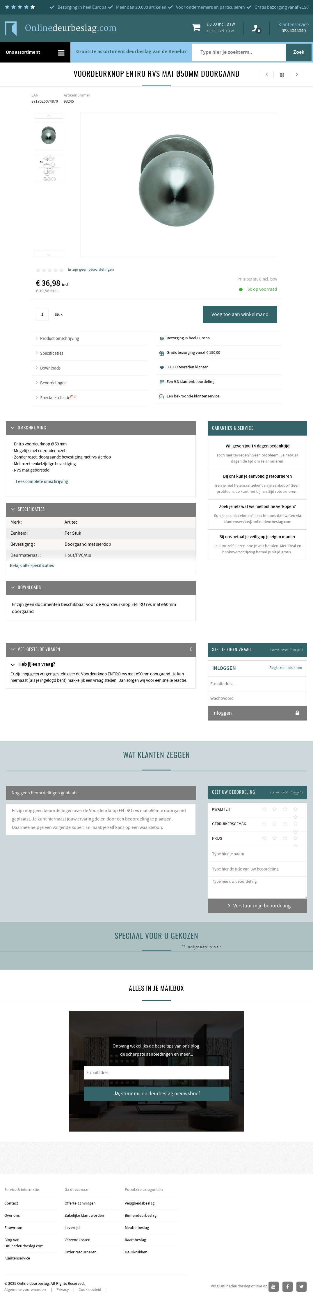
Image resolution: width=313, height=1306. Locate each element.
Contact (11, 1203)
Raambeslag (135, 1240)
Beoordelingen (53, 383)
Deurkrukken (136, 1252)
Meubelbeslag (137, 1227)
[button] (100, 650)
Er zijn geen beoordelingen (91, 269)
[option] (49, 136)
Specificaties (51, 353)
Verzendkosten (77, 1240)
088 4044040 (294, 31)
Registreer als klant (286, 667)
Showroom (14, 1227)
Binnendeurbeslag (140, 1215)
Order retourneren (81, 1252)
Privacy (62, 1289)
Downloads (50, 368)
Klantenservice (17, 1258)
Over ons (12, 1215)
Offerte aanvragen (80, 1203)
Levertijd (72, 1227)
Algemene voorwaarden (25, 1289)
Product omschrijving (59, 338)
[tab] (101, 650)
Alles (281, 75)
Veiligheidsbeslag (139, 1203)
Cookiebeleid (90, 1289)
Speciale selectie (55, 398)
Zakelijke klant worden (84, 1215)
